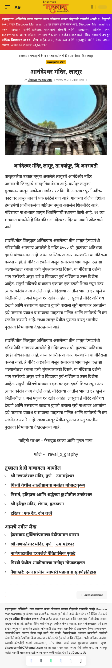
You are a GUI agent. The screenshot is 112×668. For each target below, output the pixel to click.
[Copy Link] (71, 661)
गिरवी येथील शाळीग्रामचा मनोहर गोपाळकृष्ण (48, 485)
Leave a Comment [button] (92, 595)
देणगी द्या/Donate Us (74, 653)
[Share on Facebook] (31, 661)
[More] (81, 661)
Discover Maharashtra (40, 80)
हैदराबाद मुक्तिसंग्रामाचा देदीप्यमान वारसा (45, 534)
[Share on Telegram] (61, 661)
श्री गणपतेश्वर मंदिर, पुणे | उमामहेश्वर (42, 475)
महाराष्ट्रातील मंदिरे (58, 56)
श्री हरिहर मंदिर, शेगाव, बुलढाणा (37, 503)
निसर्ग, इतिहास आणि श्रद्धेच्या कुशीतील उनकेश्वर (51, 494)
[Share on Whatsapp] (51, 661)
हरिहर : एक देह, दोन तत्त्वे (31, 513)
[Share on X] (41, 661)
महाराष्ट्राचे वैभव (38, 56)
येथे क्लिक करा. (86, 648)
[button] (9, 7)
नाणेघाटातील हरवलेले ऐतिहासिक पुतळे (43, 553)
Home (23, 56)
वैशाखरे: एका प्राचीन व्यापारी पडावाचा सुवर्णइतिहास (53, 572)
